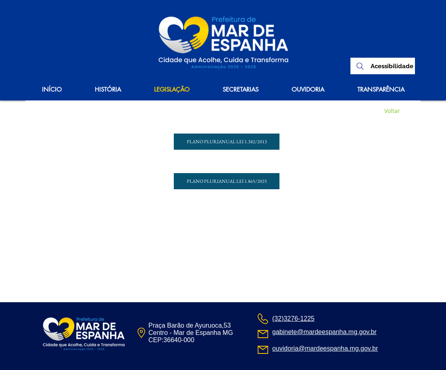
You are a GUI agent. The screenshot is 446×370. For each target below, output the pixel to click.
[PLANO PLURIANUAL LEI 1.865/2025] (226, 181)
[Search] (360, 66)
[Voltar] (392, 111)
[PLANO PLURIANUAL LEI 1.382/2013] (226, 142)
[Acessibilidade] (392, 66)
